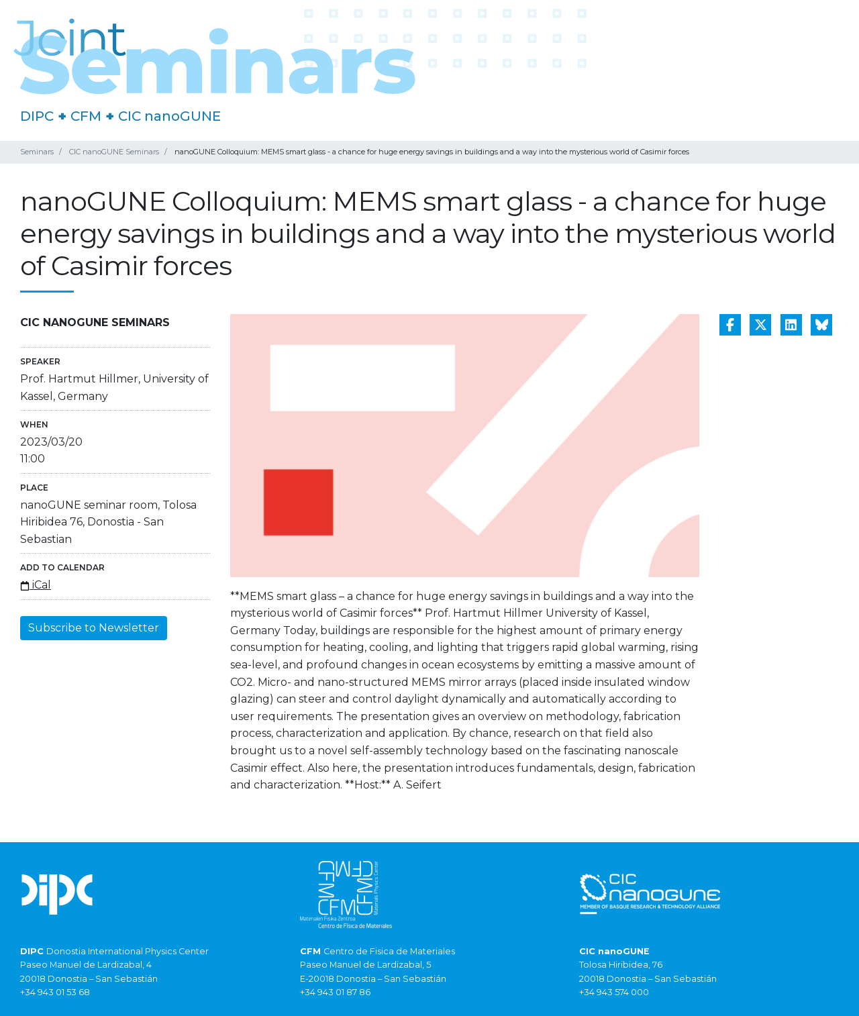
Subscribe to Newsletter (93, 627)
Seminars (37, 151)
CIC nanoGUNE (169, 116)
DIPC (37, 116)
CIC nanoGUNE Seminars (114, 151)
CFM (85, 116)
